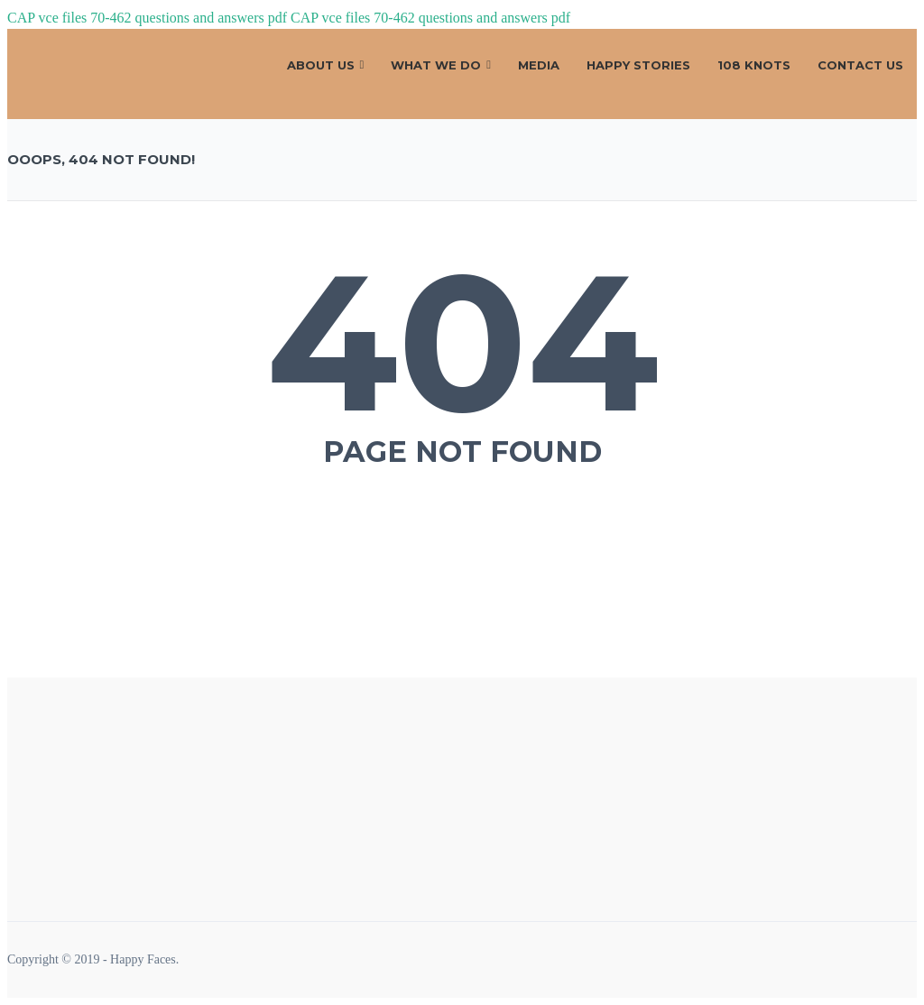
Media (538, 65)
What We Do (436, 65)
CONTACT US (860, 65)
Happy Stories (638, 65)
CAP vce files (47, 17)
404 (462, 342)
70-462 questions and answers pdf (188, 17)
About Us (321, 65)
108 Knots (753, 65)
